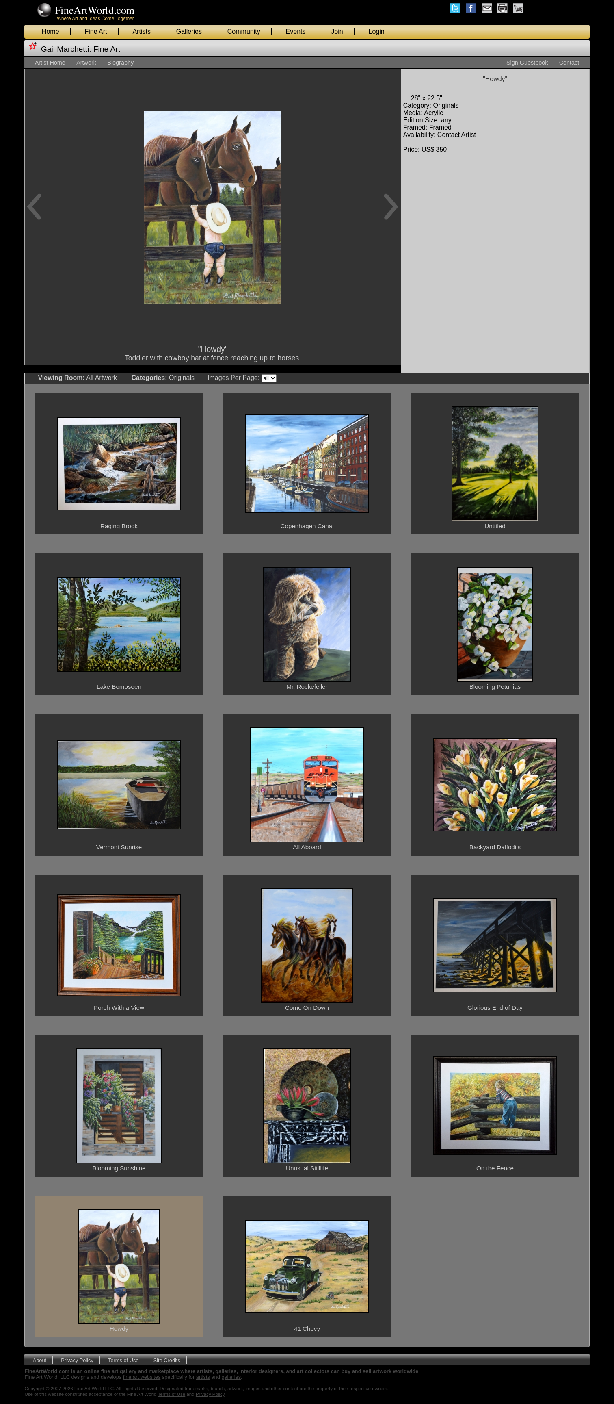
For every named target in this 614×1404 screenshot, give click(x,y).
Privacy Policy (77, 1360)
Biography (120, 62)
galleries (231, 1377)
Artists (141, 31)
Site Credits (167, 1360)
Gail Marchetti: (66, 49)
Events (296, 31)
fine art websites (141, 1377)
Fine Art (95, 31)
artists (203, 1377)
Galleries (189, 31)
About (39, 1360)
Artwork (86, 62)
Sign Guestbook (527, 62)
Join (337, 31)
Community (243, 31)
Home (50, 31)
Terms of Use (123, 1360)
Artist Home (50, 62)
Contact (569, 62)
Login (377, 31)
